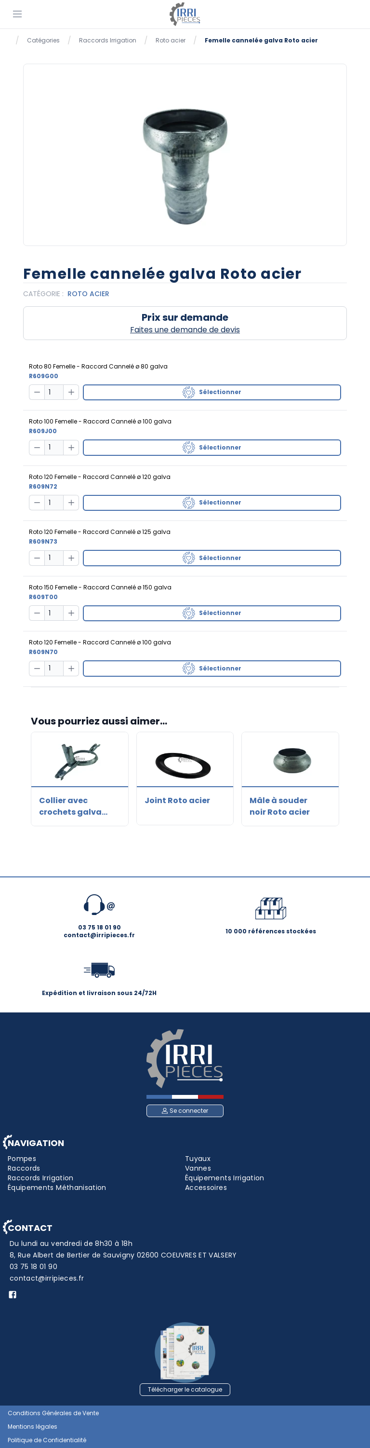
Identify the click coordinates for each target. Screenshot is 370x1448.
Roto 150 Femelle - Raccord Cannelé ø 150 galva (100, 587)
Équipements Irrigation (224, 1178)
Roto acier (170, 40)
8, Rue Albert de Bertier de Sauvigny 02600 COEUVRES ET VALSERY (123, 1255)
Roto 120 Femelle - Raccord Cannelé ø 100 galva (100, 642)
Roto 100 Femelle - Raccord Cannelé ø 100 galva (100, 421)
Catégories (43, 40)
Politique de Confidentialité (47, 1440)
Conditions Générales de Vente (53, 1413)
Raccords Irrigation (107, 40)
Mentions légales (32, 1427)
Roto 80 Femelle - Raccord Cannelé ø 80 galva (98, 366)
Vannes (198, 1168)
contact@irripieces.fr (47, 1278)
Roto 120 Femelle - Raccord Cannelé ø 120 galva (100, 477)
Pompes (22, 1158)
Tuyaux (198, 1158)
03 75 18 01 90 (33, 1266)
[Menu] (17, 13)
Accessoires (206, 1187)
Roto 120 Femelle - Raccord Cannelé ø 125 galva (100, 532)
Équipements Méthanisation (57, 1187)
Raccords (24, 1168)
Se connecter (185, 1110)
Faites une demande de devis (185, 329)
